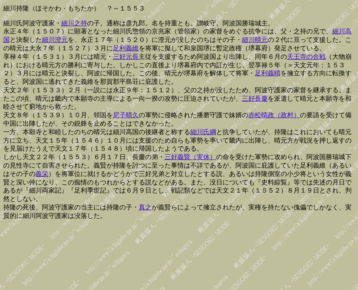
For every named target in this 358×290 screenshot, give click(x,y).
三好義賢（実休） (190, 156)
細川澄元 (55, 39)
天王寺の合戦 (306, 56)
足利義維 (126, 48)
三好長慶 (255, 98)
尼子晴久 (126, 115)
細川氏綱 (203, 131)
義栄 (41, 173)
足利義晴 (268, 73)
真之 (145, 207)
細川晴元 (255, 39)
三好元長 (126, 56)
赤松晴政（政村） (274, 115)
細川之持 (74, 23)
